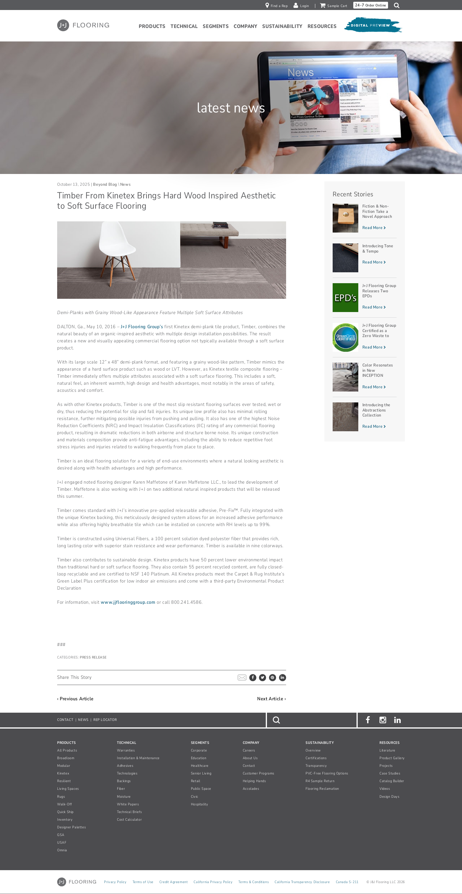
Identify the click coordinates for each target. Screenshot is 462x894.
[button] (398, 5)
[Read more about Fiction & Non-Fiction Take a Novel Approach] (365, 218)
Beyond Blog (105, 184)
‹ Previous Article (75, 699)
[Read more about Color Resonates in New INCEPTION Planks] (365, 377)
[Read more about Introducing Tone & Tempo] (365, 257)
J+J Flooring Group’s (142, 327)
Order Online (370, 5)
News (125, 184)
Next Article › (271, 699)
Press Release (93, 657)
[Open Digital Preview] (373, 26)
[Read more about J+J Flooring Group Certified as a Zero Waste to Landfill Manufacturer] (365, 337)
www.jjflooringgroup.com (128, 602)
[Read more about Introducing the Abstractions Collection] (365, 416)
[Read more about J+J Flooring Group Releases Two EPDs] (365, 297)
